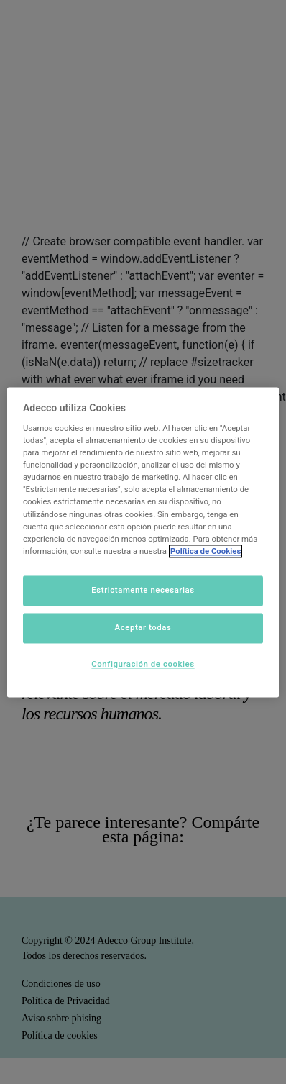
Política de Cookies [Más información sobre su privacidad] (205, 551)
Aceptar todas (143, 627)
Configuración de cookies (142, 664)
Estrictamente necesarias (142, 590)
